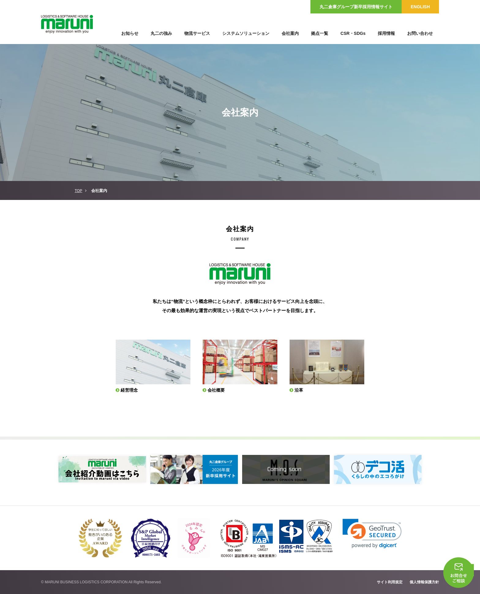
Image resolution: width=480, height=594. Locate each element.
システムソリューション (245, 33)
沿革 (299, 390)
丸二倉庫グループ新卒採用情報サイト (356, 6)
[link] (372, 533)
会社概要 (217, 390)
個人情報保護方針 (424, 582)
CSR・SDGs (353, 33)
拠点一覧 (319, 33)
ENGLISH (420, 6)
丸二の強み (161, 33)
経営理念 (130, 390)
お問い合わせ (420, 33)
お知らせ (129, 33)
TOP (78, 191)
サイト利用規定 (390, 582)
